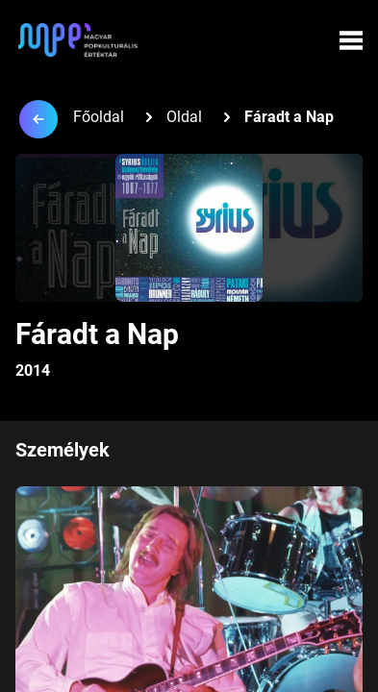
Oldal (184, 117)
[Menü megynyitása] (351, 40)
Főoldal (98, 117)
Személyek (62, 449)
